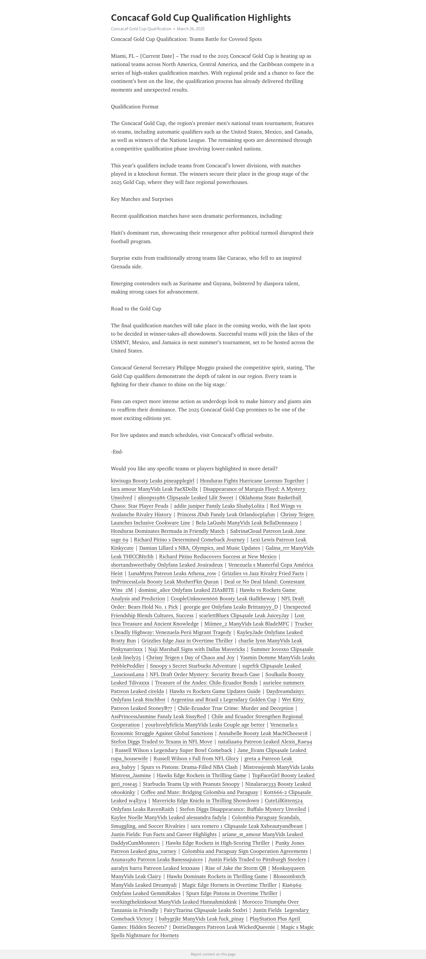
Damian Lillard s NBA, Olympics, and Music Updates (199, 548)
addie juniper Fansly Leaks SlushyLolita (219, 506)
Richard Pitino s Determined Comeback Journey (189, 539)
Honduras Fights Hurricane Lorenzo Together (252, 480)
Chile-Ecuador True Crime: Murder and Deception (235, 708)
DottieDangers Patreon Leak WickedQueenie (224, 927)
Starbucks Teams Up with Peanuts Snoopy (191, 784)
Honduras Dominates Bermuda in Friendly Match (168, 531)
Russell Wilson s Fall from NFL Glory (196, 758)
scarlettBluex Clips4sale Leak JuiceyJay (244, 615)
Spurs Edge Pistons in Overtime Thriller (231, 893)
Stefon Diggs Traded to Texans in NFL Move (161, 741)
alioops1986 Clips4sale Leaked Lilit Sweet (185, 497)
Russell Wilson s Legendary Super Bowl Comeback (173, 750)
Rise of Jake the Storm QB (235, 868)
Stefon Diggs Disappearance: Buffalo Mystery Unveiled (243, 809)
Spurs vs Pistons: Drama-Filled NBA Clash (189, 767)
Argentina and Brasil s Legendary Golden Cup (223, 699)
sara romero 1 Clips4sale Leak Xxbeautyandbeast (247, 826)
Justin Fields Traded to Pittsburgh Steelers (257, 859)
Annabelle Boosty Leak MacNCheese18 (263, 733)
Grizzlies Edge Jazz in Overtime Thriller (187, 640)
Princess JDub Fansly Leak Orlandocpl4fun (226, 514)
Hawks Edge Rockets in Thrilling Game (201, 775)
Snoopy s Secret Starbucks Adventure (193, 666)
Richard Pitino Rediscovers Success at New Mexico (218, 556)
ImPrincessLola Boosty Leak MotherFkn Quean (165, 581)
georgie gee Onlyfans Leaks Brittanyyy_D (230, 607)
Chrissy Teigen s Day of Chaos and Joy (190, 657)
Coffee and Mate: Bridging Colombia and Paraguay (199, 792)
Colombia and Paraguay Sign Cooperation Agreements (245, 851)
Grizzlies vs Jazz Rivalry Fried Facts (263, 573)
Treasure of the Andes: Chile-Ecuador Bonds (206, 682)
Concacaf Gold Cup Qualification (141, 28)
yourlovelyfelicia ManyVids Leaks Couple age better (205, 724)
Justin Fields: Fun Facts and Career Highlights (164, 834)
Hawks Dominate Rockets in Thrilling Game (217, 876)
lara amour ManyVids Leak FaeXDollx (154, 489)
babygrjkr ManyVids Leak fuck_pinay (201, 918)
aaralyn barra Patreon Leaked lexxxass (155, 868)
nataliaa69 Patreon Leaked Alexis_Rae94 (265, 741)
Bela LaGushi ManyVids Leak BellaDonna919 (247, 522)
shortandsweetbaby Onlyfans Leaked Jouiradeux (167, 565)
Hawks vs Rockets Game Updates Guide (215, 691)
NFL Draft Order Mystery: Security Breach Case (205, 674)
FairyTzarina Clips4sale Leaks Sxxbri (205, 910)
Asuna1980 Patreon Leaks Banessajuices (157, 859)
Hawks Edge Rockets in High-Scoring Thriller (218, 843)
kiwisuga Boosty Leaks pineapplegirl (152, 480)
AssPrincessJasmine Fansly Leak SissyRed (158, 716)
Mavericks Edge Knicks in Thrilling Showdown (205, 800)
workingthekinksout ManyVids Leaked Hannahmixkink (174, 902)
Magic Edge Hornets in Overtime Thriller (229, 885)
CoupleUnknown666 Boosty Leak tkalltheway (223, 598)
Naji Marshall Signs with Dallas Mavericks (196, 649)
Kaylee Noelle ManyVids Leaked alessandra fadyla (168, 817)
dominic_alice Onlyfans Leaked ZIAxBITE (186, 590)
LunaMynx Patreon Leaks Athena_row (172, 573)
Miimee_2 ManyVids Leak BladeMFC (246, 623)
